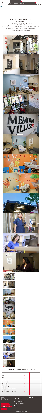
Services (18, 3)
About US (11, 3)
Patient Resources (21, 3)
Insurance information (6, 406)
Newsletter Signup (5, 403)
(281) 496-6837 (19, 398)
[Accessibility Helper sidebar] (1, 6)
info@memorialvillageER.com (20, 403)
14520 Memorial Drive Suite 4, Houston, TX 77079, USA (20, 402)
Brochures (4, 408)
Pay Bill (24, 3)
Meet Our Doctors (15, 3)
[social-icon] (16, 406)
